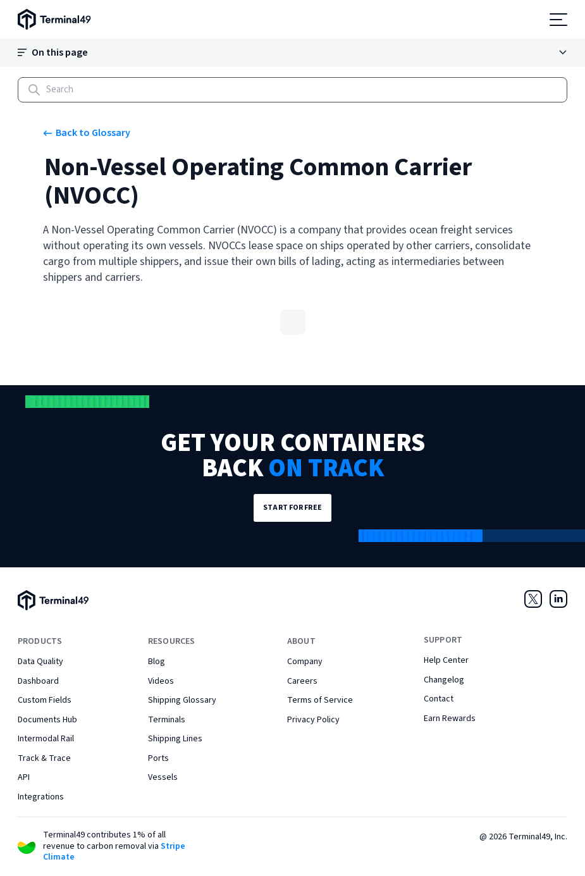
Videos (161, 681)
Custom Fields (44, 700)
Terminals (166, 719)
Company (305, 661)
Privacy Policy (313, 719)
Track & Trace (44, 758)
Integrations (41, 797)
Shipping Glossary (182, 700)
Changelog (444, 680)
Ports (158, 758)
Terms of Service (320, 700)
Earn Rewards (450, 718)
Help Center (446, 660)
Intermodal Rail (46, 738)
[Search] (292, 89)
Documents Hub (47, 719)
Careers (302, 681)
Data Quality (40, 661)
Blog (156, 661)
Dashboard (38, 681)
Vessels (163, 777)
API (24, 777)
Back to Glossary (86, 133)
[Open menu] (558, 19)
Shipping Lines (175, 738)
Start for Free (292, 507)
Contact (438, 699)
